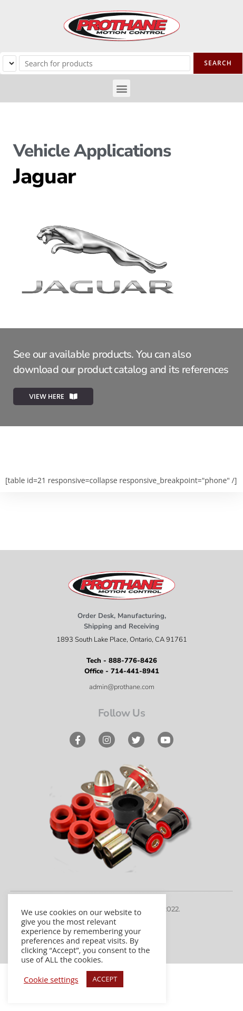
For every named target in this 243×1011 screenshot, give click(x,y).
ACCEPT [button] (105, 979)
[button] (121, 88)
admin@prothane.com (121, 687)
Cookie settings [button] (51, 979)
